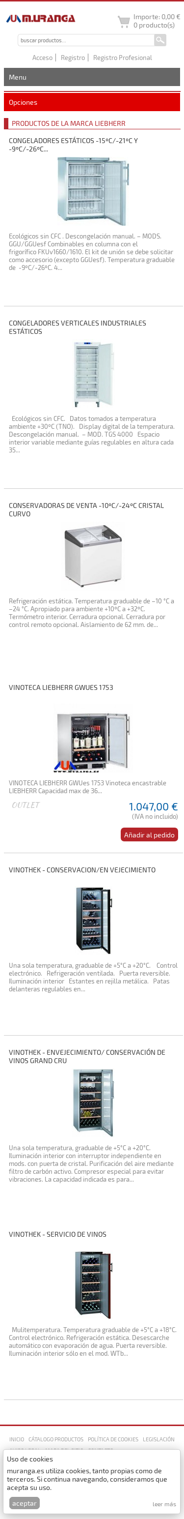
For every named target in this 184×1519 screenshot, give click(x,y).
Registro (73, 57)
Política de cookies (113, 1439)
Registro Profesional (122, 57)
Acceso (42, 57)
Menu (17, 77)
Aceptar (24, 1503)
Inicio (16, 1439)
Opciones (23, 102)
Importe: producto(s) (157, 20)
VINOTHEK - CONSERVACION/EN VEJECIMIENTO (82, 869)
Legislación (159, 1439)
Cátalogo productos (55, 1439)
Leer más (164, 1503)
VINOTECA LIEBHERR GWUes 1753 (61, 687)
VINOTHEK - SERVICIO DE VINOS (57, 1234)
